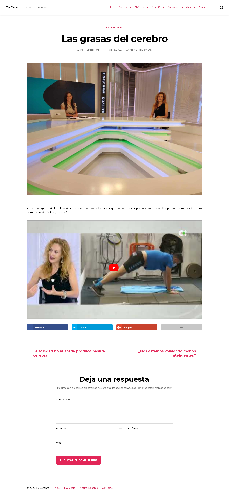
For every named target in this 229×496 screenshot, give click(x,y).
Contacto (203, 7)
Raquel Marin (92, 49)
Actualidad (186, 7)
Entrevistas (114, 27)
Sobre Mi (123, 7)
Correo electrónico (127, 428)
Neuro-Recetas (89, 488)
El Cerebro (140, 7)
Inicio (113, 7)
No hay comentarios (141, 49)
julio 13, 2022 (115, 49)
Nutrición (156, 7)
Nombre (61, 428)
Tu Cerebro (14, 7)
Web (59, 443)
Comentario (63, 399)
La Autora (69, 488)
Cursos (171, 7)
